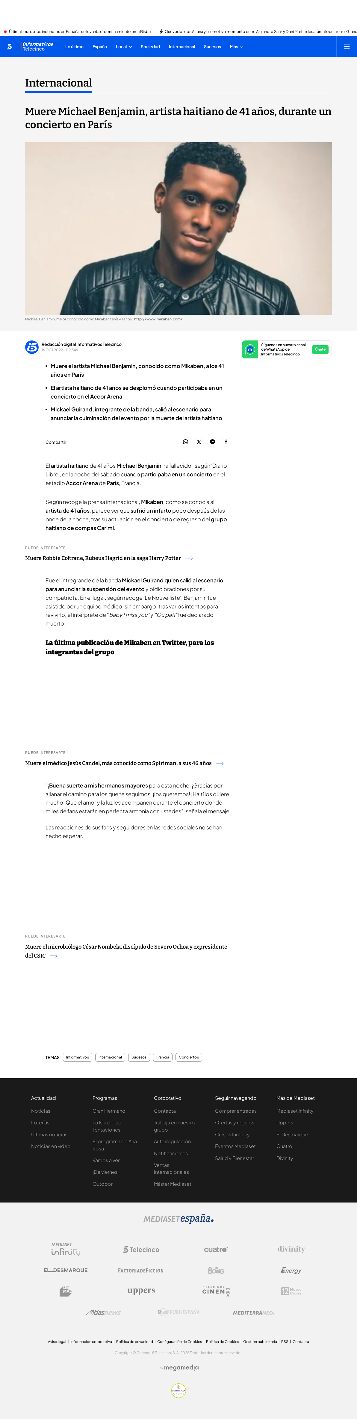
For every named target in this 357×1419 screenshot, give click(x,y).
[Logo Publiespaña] (178, 1312)
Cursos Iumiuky (232, 1134)
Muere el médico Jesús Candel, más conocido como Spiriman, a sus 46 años (124, 763)
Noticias (40, 1111)
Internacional (110, 1057)
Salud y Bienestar (234, 1158)
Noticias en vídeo (51, 1146)
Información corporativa (91, 1341)
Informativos (77, 1057)
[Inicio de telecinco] (9, 46)
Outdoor (103, 1184)
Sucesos (139, 1057)
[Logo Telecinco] (141, 1249)
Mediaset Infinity (295, 1111)
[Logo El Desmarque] (65, 1270)
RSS (284, 1341)
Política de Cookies (222, 1341)
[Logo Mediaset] (178, 1222)
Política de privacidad (134, 1341)
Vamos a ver (106, 1160)
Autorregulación (172, 1141)
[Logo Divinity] (291, 1249)
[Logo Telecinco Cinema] (216, 1291)
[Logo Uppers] (141, 1291)
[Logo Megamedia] (181, 1367)
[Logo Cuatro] (216, 1249)
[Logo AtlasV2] (103, 1312)
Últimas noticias (49, 1134)
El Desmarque (292, 1134)
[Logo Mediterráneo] (254, 1312)
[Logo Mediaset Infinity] (66, 1249)
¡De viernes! (106, 1172)
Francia (163, 1057)
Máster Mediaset (172, 1184)
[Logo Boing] (216, 1270)
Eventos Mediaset (235, 1146)
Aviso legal (57, 1341)
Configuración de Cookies (179, 1341)
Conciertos (189, 1057)
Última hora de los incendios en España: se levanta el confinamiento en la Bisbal (80, 31)
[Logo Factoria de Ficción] (141, 1270)
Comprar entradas (236, 1111)
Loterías (40, 1122)
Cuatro (284, 1146)
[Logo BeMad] (66, 1291)
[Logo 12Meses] (291, 1291)
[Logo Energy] (291, 1270)
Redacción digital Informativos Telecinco (82, 344)
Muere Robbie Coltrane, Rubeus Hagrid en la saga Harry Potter (109, 558)
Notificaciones (171, 1153)
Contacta (165, 1111)
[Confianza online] (178, 1396)
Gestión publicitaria (260, 1341)
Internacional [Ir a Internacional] (58, 83)
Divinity (284, 1158)
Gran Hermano (109, 1111)
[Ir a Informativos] (36, 46)
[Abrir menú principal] (347, 46)
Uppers (284, 1122)
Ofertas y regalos (234, 1122)
